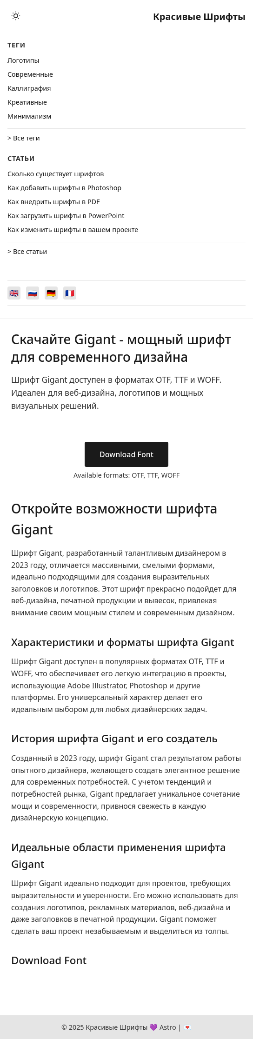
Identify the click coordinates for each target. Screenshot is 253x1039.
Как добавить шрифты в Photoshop (64, 187)
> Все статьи (27, 251)
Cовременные (30, 74)
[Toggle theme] (15, 16)
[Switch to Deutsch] (51, 293)
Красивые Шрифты (199, 16)
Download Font (126, 454)
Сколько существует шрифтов (55, 173)
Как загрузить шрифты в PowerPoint (65, 215)
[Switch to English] (13, 293)
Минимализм (29, 116)
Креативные (27, 102)
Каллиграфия (29, 88)
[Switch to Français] (69, 293)
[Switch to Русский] (32, 293)
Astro (168, 1027)
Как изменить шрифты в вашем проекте (72, 229)
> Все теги (23, 137)
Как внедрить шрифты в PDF (53, 201)
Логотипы (23, 60)
